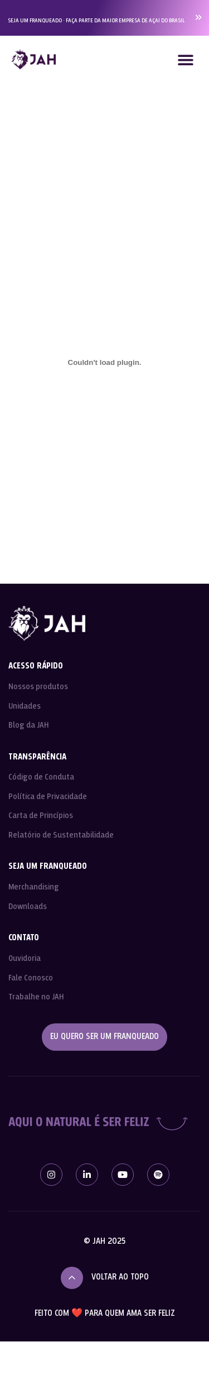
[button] (185, 59)
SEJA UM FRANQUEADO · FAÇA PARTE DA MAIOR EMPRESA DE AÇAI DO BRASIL (96, 20)
